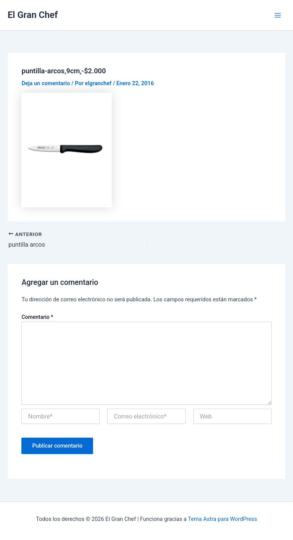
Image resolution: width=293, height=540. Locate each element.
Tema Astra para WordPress (222, 519)
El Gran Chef (33, 15)
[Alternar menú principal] (277, 15)
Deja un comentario (45, 83)
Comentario (37, 317)
